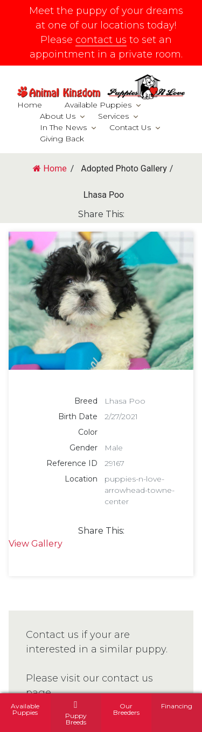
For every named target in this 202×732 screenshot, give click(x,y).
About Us (57, 116)
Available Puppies (98, 105)
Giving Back (62, 138)
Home (29, 105)
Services (113, 116)
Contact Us (130, 127)
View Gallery (35, 544)
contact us (101, 40)
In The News (63, 127)
